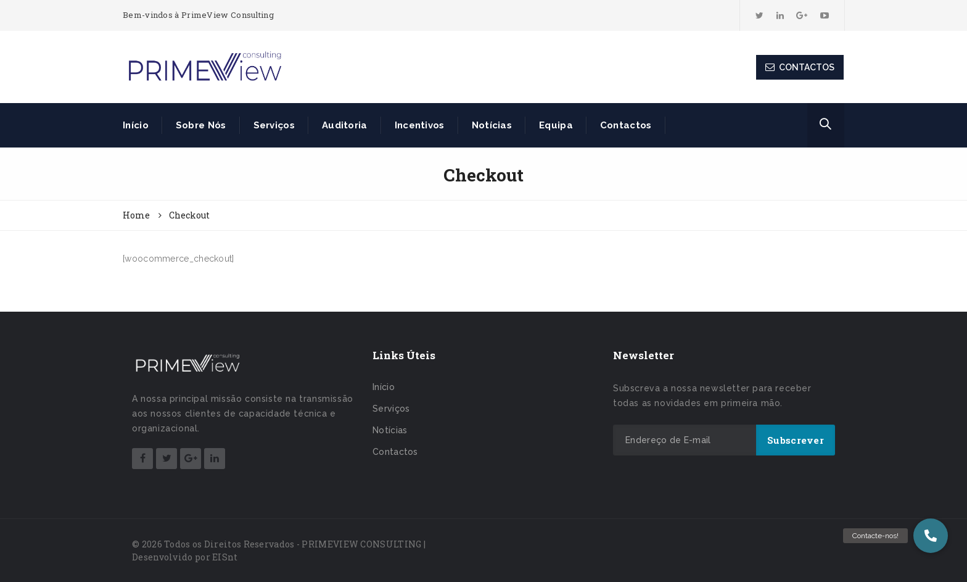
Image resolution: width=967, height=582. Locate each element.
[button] (930, 535)
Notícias (492, 125)
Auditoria (345, 125)
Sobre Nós (201, 125)
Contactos (626, 125)
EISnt (225, 557)
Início (136, 125)
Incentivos (420, 125)
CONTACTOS (799, 67)
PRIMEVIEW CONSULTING (361, 544)
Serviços (274, 125)
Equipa (556, 125)
